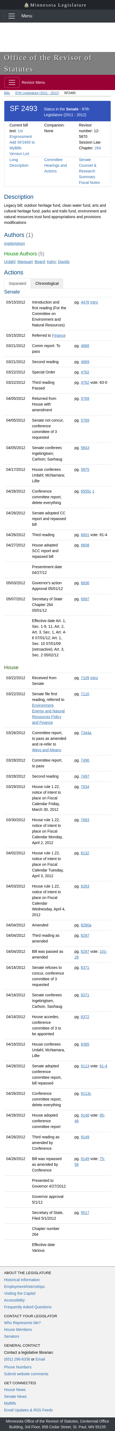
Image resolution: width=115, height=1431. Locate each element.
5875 (85, 469)
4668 (85, 346)
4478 (85, 302)
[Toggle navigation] (11, 16)
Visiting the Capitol (20, 1293)
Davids (63, 261)
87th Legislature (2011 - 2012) (37, 93)
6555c (86, 491)
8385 (85, 1044)
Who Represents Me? (22, 1323)
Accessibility (14, 1300)
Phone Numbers (17, 1367)
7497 (85, 776)
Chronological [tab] (47, 283)
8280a (86, 925)
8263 (85, 886)
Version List (19, 154)
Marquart (25, 261)
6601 (85, 535)
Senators (11, 1336)
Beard (40, 261)
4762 (85, 372)
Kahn (51, 261)
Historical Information (22, 1280)
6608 (85, 545)
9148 (85, 1115)
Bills (7, 93)
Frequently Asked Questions (28, 1307)
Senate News (15, 1396)
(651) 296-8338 (17, 1359)
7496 (85, 760)
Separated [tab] (17, 283)
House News (14, 1389)
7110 (85, 694)
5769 (85, 398)
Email (40, 1359)
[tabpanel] (57, 772)
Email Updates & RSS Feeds (28, 1410)
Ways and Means (46, 750)
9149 (85, 1137)
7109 (85, 678)
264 (98, 148)
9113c (86, 1093)
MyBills (10, 1403)
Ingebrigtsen (14, 243)
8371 (85, 967)
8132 (85, 853)
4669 (85, 362)
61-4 (103, 1066)
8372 (85, 1017)
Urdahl (9, 261)
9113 (85, 1066)
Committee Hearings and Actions (55, 165)
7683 (85, 820)
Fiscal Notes (89, 182)
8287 (85, 935)
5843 (85, 448)
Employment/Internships (24, 1286)
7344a (86, 733)
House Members (18, 1329)
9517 (85, 1212)
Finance (59, 335)
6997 (85, 599)
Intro (94, 302)
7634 (85, 786)
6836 (85, 583)
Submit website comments (26, 1374)
